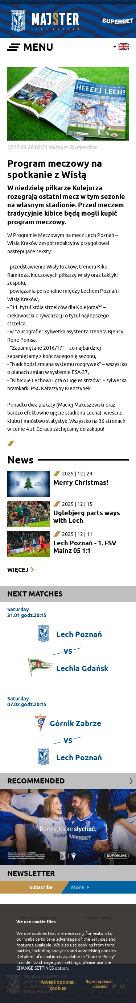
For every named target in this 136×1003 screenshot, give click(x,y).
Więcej (17, 569)
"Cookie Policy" (101, 957)
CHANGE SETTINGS (35, 968)
